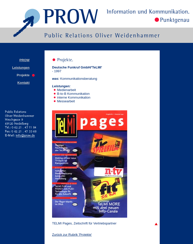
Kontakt (24, 83)
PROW (25, 60)
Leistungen (21, 67)
